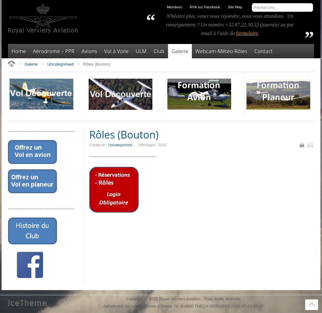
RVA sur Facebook (205, 7)
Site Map (235, 7)
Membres (174, 7)
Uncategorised (120, 145)
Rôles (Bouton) (123, 134)
